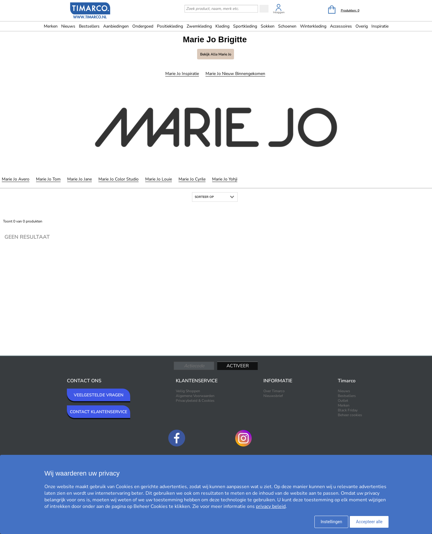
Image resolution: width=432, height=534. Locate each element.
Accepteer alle (369, 521)
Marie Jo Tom (48, 179)
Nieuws (68, 26)
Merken (51, 26)
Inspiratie (379, 26)
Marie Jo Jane (79, 179)
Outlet (343, 400)
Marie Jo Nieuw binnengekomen (235, 73)
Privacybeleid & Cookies (195, 400)
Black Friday (348, 410)
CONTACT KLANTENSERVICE (98, 412)
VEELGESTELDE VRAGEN (98, 395)
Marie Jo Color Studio (118, 179)
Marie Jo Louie (158, 179)
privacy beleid (271, 506)
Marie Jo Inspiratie (182, 73)
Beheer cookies (350, 415)
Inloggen (278, 12)
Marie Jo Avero (15, 179)
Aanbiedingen (116, 26)
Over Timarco (274, 391)
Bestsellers (89, 26)
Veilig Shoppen (188, 391)
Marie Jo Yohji (224, 179)
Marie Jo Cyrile (192, 179)
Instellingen (331, 521)
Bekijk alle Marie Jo (215, 54)
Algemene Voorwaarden (195, 395)
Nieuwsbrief (273, 395)
